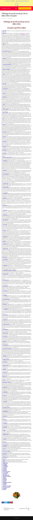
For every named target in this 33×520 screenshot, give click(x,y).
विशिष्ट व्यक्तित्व (10, 18)
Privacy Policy (16, 518)
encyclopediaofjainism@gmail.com (23, 1)
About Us (16, 3)
